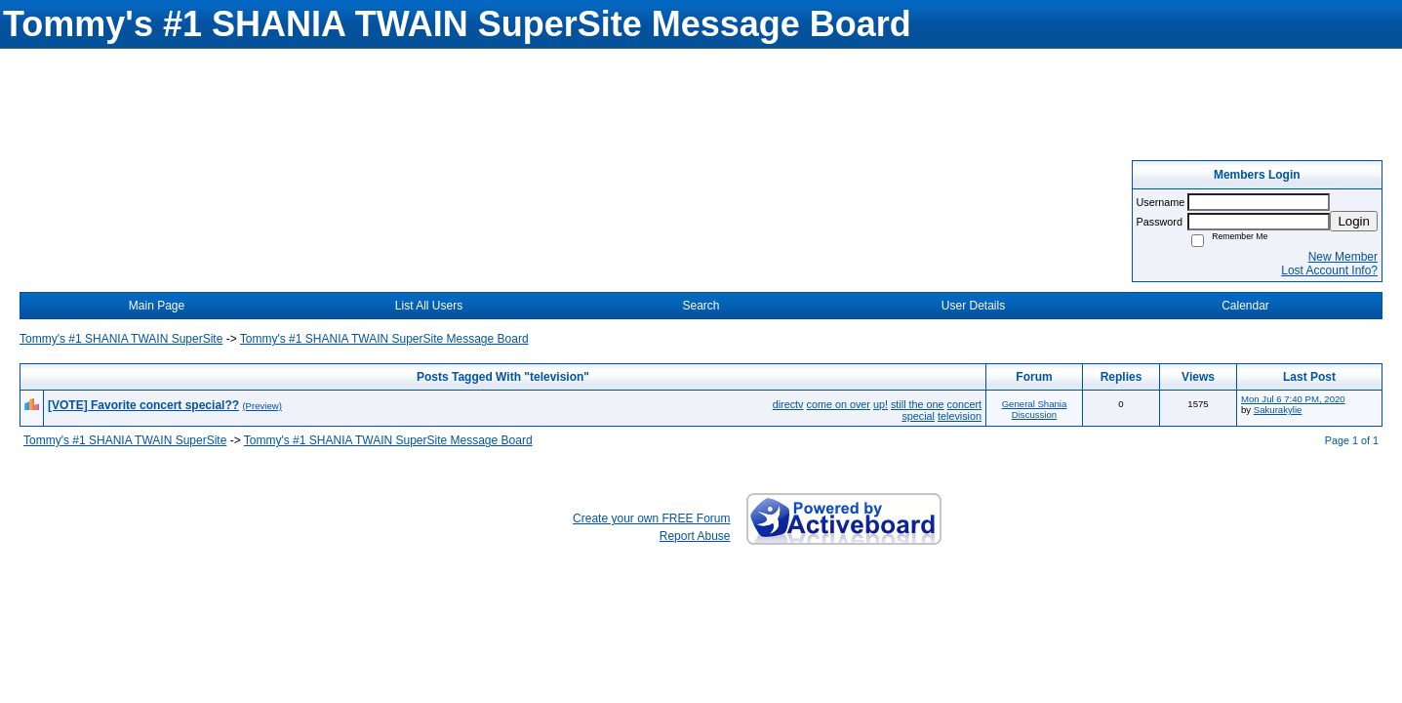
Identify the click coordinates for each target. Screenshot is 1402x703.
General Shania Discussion (1034, 409)
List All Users (428, 305)
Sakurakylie (1278, 409)
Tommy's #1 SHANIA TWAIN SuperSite (121, 339)
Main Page (156, 305)
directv (788, 404)
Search (700, 305)
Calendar (1245, 305)
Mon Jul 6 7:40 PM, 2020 (1293, 398)
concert (964, 404)
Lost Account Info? (1329, 270)
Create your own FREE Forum (651, 518)
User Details (973, 305)
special (918, 416)
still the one (917, 404)
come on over (838, 404)
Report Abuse (695, 536)
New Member (1343, 257)
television (959, 416)
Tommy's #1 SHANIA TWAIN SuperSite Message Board (384, 339)
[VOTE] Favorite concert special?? (143, 405)
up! (880, 404)
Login (1354, 221)
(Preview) (262, 405)
